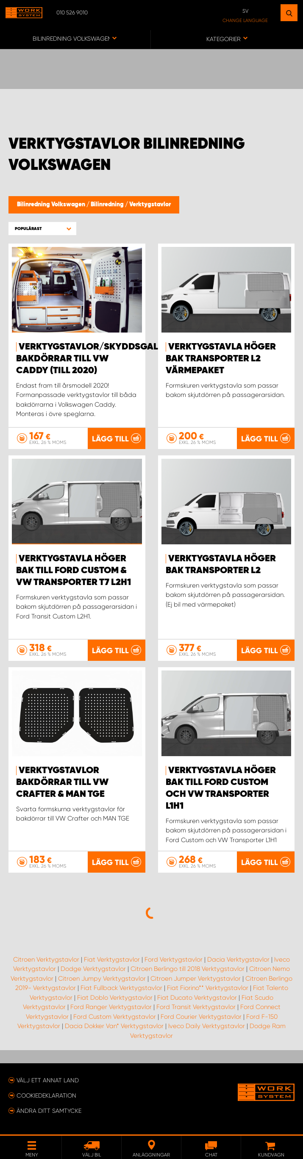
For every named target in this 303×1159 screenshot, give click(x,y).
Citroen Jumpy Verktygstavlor (102, 978)
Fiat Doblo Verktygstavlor (115, 997)
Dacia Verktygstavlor (238, 959)
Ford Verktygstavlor (174, 959)
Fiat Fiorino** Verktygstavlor (207, 988)
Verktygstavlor (150, 205)
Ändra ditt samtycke (49, 1110)
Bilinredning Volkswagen (51, 205)
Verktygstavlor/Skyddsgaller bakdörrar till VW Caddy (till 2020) (95, 358)
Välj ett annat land (48, 1080)
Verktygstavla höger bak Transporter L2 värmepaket (221, 358)
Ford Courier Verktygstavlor (201, 1016)
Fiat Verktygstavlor (112, 959)
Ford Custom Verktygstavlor (114, 1016)
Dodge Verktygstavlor (93, 969)
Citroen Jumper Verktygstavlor (195, 978)
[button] (42, 228)
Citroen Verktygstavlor (46, 959)
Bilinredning (108, 205)
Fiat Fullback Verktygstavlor (121, 988)
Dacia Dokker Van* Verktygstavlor (114, 1026)
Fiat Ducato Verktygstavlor (197, 997)
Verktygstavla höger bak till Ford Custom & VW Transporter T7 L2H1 (73, 570)
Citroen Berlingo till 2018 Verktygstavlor (188, 969)
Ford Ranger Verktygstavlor (111, 1007)
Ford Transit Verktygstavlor (196, 1007)
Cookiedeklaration (46, 1095)
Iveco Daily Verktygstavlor (206, 1026)
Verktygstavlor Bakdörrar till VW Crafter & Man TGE (62, 782)
